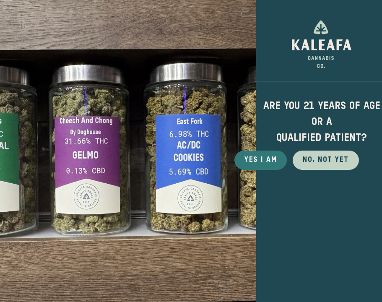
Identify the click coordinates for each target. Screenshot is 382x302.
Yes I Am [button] (260, 160)
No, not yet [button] (326, 160)
